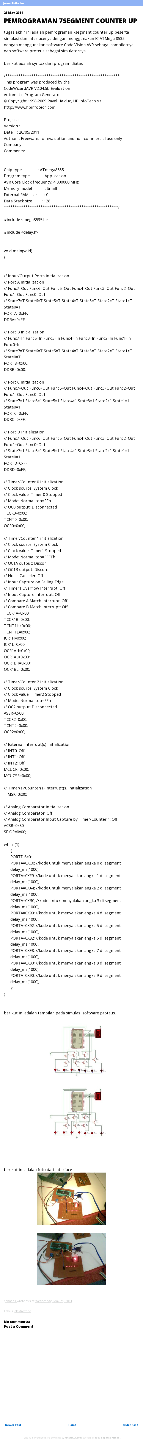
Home (72, 1425)
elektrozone (22, 1311)
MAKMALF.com (73, 1437)
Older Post (130, 1425)
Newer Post (13, 1425)
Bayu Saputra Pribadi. (107, 1437)
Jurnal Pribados (13, 3)
